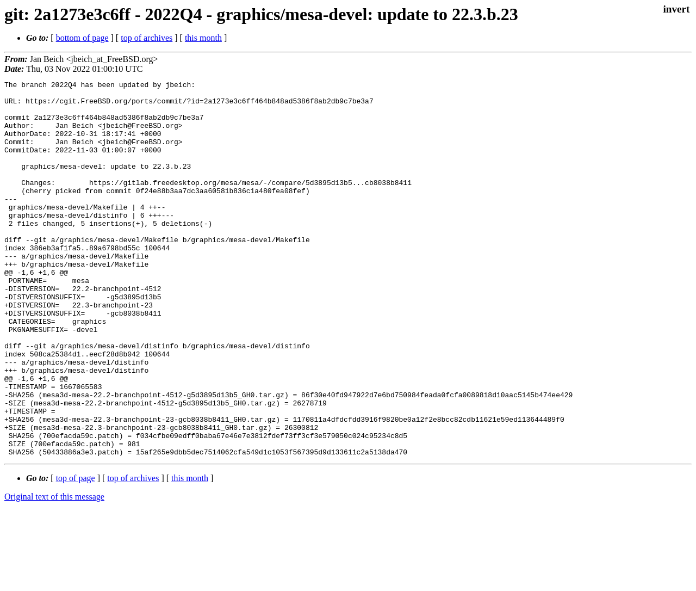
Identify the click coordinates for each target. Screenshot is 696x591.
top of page (75, 553)
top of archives (146, 37)
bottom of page (82, 37)
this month (203, 37)
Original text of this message (54, 571)
